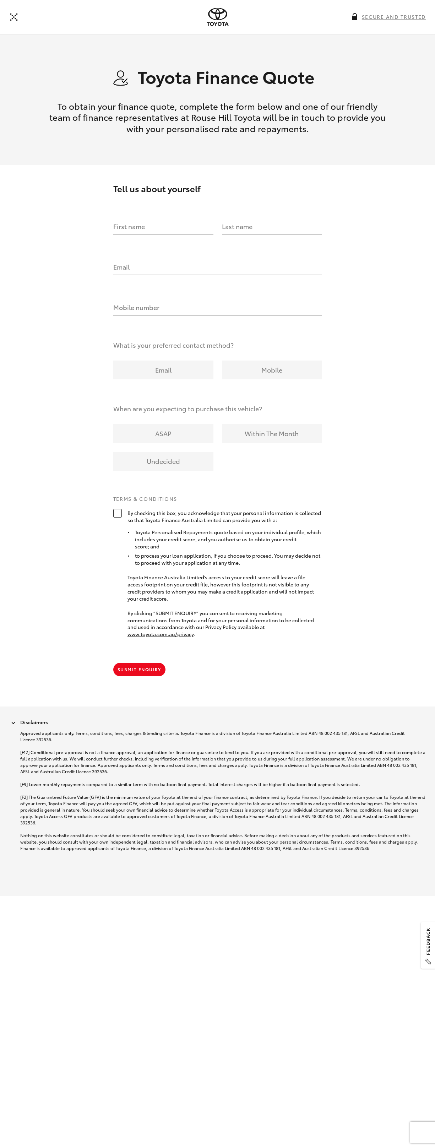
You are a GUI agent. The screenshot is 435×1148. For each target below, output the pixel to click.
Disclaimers (34, 722)
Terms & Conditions (145, 499)
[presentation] (218, 17)
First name (129, 226)
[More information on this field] (354, 16)
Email (121, 267)
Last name (237, 226)
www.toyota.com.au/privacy (160, 634)
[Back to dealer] (14, 17)
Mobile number (136, 307)
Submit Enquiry (139, 670)
